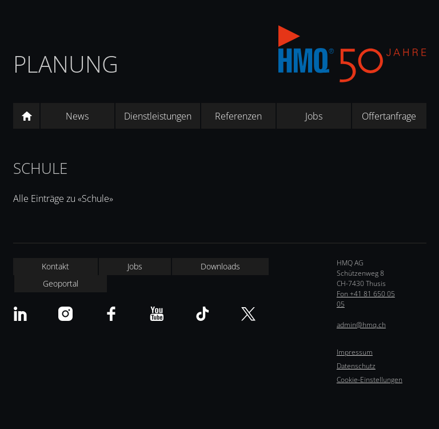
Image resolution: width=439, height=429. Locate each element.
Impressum (355, 352)
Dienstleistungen (157, 116)
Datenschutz (356, 366)
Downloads (220, 266)
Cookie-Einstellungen (369, 379)
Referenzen (238, 116)
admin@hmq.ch (361, 324)
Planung (65, 64)
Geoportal (60, 283)
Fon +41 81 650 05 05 (366, 299)
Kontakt (55, 266)
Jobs (313, 116)
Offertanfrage (389, 116)
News (77, 116)
